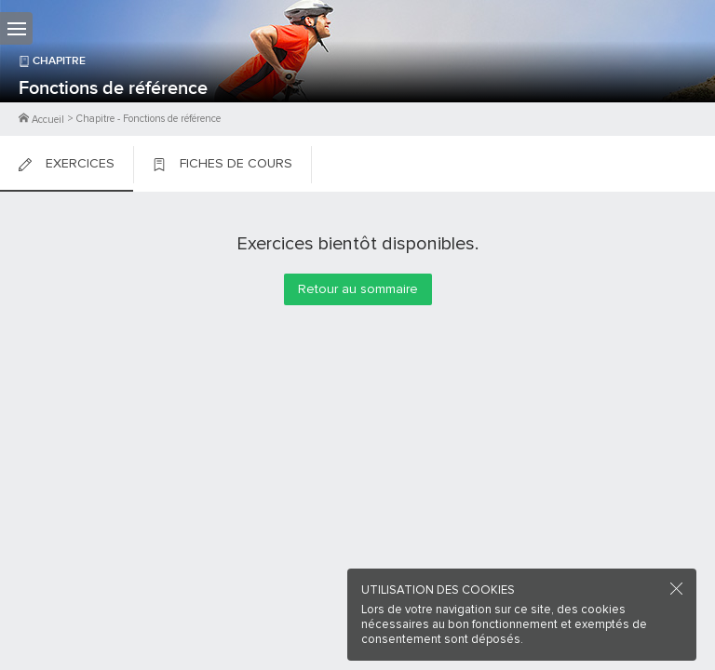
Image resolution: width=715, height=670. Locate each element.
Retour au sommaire (358, 289)
